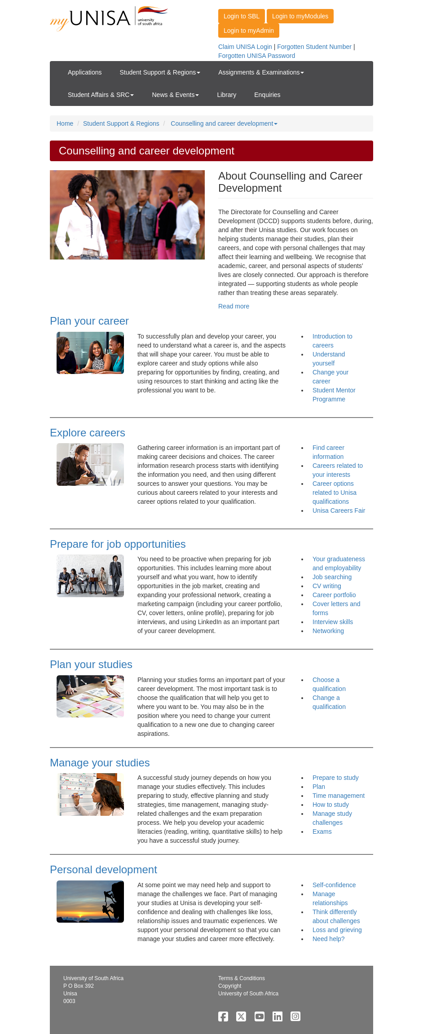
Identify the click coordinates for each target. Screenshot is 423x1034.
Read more (233, 306)
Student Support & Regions (121, 123)
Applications (85, 72)
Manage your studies (100, 763)
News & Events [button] (175, 94)
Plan (319, 786)
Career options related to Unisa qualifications (335, 492)
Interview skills (333, 621)
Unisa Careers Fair (339, 510)
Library (226, 94)
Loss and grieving (337, 929)
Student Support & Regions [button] (160, 72)
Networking (328, 630)
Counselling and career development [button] (224, 123)
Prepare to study (336, 777)
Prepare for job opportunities (118, 544)
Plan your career (89, 321)
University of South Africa (248, 993)
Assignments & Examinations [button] (261, 72)
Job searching (332, 577)
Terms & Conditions (241, 978)
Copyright (229, 986)
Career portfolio (334, 594)
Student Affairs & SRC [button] (101, 94)
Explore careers (87, 433)
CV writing (327, 586)
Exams (322, 831)
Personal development (103, 869)
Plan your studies (91, 664)
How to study (331, 804)
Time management (339, 795)
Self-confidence (334, 885)
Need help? (329, 938)
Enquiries (267, 94)
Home (65, 123)
